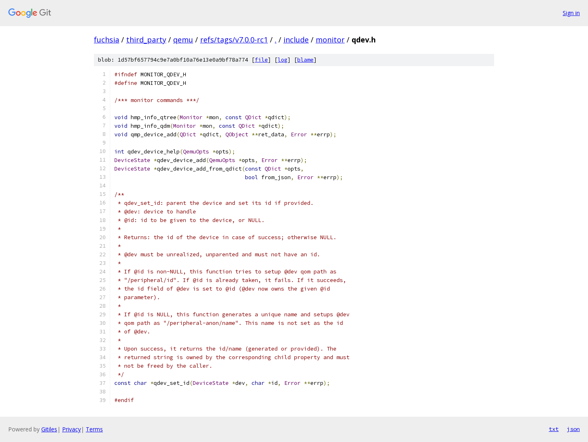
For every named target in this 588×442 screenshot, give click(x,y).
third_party (146, 39)
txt (554, 429)
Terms (94, 429)
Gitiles (49, 429)
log (282, 59)
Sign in (571, 13)
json (573, 429)
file (261, 59)
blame (305, 59)
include (296, 39)
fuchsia (106, 39)
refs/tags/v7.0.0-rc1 (234, 39)
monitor (330, 39)
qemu (183, 39)
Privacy (71, 429)
